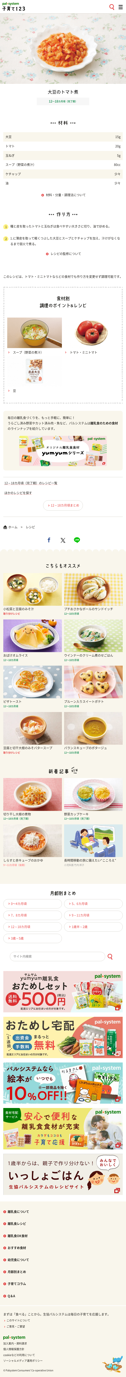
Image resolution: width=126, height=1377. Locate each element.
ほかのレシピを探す (18, 492)
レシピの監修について (66, 253)
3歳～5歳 (15, 938)
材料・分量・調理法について (66, 194)
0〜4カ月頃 (17, 903)
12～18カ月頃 (18, 926)
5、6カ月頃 (78, 903)
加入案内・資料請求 (15, 1343)
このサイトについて (16, 1320)
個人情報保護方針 (13, 1349)
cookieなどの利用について (19, 1355)
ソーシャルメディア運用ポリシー (23, 1360)
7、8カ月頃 (17, 915)
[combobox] (63, 956)
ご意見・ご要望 (14, 1326)
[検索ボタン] (110, 957)
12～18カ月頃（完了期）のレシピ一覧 (30, 483)
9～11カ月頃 (78, 915)
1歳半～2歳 (78, 926)
